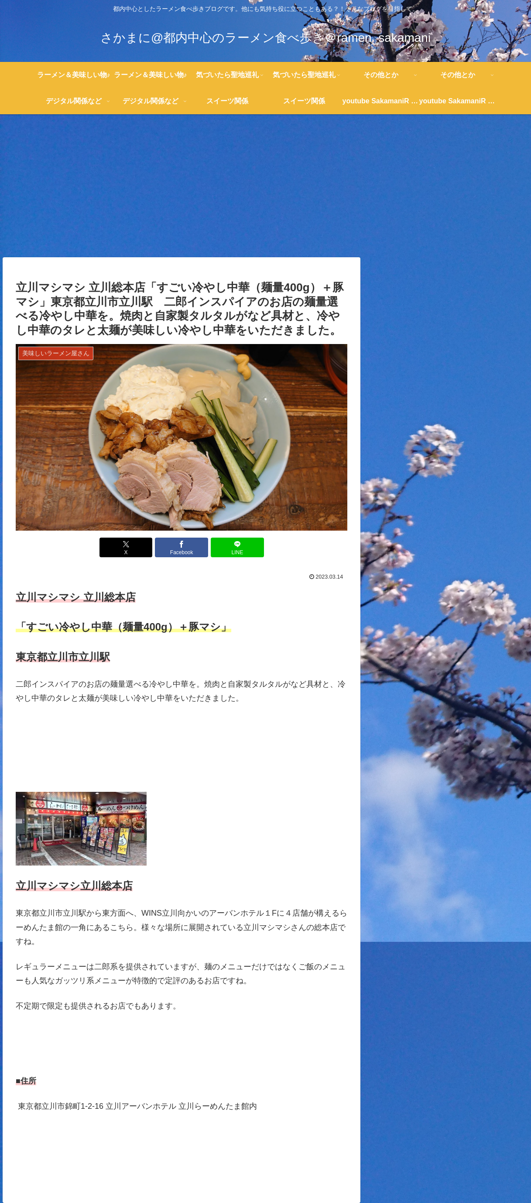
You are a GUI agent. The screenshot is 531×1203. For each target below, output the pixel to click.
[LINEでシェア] (237, 547)
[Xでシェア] (126, 547)
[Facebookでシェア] (181, 547)
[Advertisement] (266, 186)
